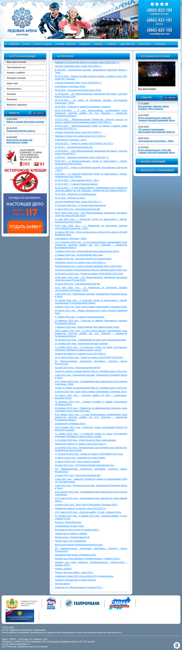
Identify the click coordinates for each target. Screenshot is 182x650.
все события (169, 97)
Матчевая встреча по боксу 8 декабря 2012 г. (77, 530)
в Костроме (42, 646)
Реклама (11, 94)
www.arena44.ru (114, 632)
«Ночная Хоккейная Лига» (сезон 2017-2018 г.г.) (78, 132)
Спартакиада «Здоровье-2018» (70, 86)
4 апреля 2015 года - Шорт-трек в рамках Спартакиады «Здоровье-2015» (91, 307)
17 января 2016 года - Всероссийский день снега (79, 255)
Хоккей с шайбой (63, 568)
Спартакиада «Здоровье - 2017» (71, 140)
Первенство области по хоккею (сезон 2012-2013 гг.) (80, 508)
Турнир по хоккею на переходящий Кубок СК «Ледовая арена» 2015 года (91, 270)
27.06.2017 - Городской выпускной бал (74, 147)
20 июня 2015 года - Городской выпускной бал (77, 284)
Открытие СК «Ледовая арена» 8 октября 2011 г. (79, 587)
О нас (26, 44)
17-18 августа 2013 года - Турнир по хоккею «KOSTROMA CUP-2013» (89, 454)
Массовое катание (16, 62)
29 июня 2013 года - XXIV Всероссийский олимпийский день (84, 465)
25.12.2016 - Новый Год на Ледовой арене (75, 194)
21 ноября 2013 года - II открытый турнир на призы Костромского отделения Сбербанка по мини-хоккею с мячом (91, 435)
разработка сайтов (26, 646)
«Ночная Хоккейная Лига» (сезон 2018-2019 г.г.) (78, 82)
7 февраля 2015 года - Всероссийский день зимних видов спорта (87, 327)
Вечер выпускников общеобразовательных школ (79, 544)
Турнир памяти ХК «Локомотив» (70, 541)
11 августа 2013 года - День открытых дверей (77, 461)
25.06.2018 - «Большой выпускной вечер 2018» (78, 90)
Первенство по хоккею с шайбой (71, 533)
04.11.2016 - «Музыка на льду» (70, 198)
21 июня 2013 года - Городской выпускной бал (77, 475)
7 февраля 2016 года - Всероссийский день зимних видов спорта (87, 251)
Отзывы (160, 44)
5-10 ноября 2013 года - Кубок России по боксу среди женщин (85, 440)
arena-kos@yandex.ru (19, 644)
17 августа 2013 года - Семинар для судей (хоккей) (80, 458)
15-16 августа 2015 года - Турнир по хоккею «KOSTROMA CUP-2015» (89, 273)
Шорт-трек (12, 83)
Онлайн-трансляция (153, 161)
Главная (12, 44)
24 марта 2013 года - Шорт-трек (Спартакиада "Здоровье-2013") (86, 504)
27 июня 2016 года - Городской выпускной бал (77, 209)
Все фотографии (147, 89)
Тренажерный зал (16, 67)
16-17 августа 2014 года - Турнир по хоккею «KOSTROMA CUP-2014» (89, 357)
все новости (38, 113)
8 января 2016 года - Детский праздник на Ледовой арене (83, 259)
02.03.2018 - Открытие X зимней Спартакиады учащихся (83, 106)
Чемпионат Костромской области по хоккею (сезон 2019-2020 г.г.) (87, 62)
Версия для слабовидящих (157, 170)
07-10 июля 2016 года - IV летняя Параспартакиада (80, 205)
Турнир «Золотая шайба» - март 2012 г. (74, 572)
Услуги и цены (43, 44)
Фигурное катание (16, 78)
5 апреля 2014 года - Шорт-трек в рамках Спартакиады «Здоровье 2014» (91, 391)
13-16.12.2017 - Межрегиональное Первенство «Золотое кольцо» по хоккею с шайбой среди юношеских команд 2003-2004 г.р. (91, 120)
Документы (128, 44)
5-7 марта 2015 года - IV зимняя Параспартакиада (79, 317)
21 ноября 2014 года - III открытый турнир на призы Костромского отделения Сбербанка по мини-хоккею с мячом (91, 348)
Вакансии (12, 99)
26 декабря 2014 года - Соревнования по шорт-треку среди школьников (90, 340)
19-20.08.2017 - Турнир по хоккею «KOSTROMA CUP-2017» (84, 143)
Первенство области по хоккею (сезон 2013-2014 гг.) (80, 444)
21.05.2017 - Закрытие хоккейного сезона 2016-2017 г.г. (82, 157)
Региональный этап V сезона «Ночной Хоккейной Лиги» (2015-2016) (88, 266)
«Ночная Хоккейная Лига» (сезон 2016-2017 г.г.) (78, 201)
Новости (84, 44)
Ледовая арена (62, 583)
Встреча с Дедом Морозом (68, 522)
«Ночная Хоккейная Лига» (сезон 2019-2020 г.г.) (78, 66)
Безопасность (14, 88)
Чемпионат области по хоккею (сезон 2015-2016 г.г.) (80, 262)
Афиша (98, 44)
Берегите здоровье (17, 105)
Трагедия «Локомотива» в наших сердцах (75, 580)
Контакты (145, 44)
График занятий (65, 44)
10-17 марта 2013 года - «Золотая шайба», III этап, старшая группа (88, 512)
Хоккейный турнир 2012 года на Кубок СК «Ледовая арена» (84, 576)
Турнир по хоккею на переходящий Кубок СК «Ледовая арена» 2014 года (91, 371)
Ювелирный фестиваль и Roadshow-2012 (75, 555)
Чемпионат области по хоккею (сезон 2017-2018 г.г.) (80, 136)
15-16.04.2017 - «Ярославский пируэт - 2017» (77, 180)
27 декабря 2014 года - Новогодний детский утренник (81, 343)
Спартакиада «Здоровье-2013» (70, 423)
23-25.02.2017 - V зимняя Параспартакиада (76, 184)
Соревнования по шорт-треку (69, 526)
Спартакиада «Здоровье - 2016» (71, 238)
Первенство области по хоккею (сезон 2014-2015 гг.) (80, 353)
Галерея (112, 44)
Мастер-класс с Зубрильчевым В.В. (72, 537)
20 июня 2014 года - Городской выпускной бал (77, 367)
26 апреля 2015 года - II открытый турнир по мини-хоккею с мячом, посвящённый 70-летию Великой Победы (91, 301)
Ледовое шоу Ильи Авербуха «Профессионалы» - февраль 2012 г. (88, 558)
